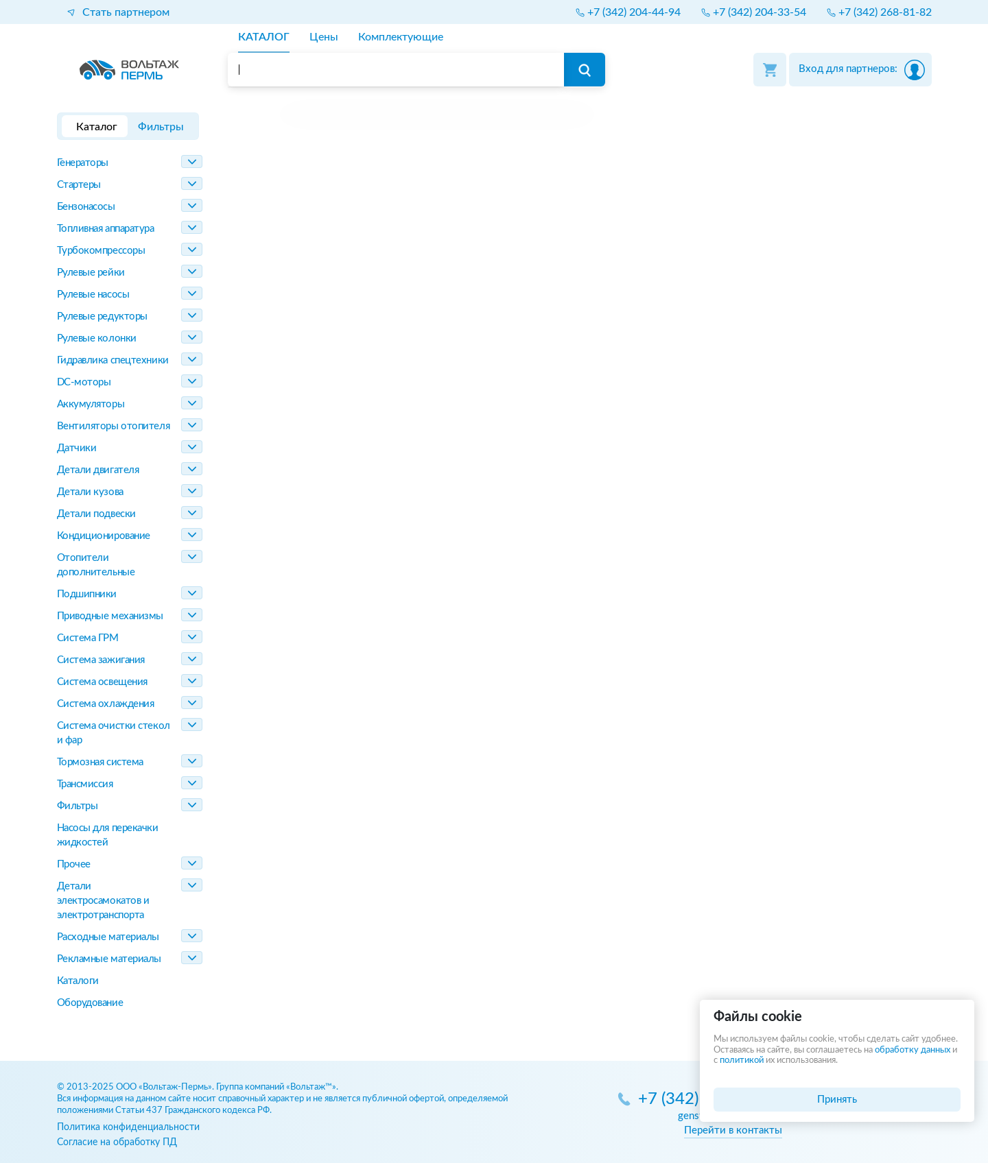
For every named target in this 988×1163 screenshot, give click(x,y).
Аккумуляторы (91, 404)
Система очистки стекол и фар (113, 733)
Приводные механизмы (110, 616)
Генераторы (83, 163)
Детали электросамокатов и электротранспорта (103, 900)
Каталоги (78, 981)
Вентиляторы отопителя (113, 426)
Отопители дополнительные (96, 565)
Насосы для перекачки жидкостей (107, 835)
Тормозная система (100, 762)
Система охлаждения (105, 704)
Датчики (77, 448)
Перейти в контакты (733, 1130)
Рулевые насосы (93, 294)
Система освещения (102, 682)
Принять (837, 1099)
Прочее (74, 864)
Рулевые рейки (91, 272)
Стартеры (79, 185)
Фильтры (77, 806)
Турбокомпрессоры (101, 250)
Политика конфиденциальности (128, 1127)
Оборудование (90, 1003)
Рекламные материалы (109, 959)
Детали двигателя (98, 470)
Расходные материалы (108, 937)
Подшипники (87, 594)
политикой (742, 1060)
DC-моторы (84, 382)
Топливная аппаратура (105, 229)
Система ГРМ (88, 638)
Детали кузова (90, 492)
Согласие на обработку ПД (117, 1142)
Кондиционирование (103, 536)
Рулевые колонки (97, 338)
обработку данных (912, 1050)
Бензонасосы (86, 207)
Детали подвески (96, 514)
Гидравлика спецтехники (113, 360)
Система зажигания (101, 660)
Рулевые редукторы (102, 316)
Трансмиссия (85, 784)
